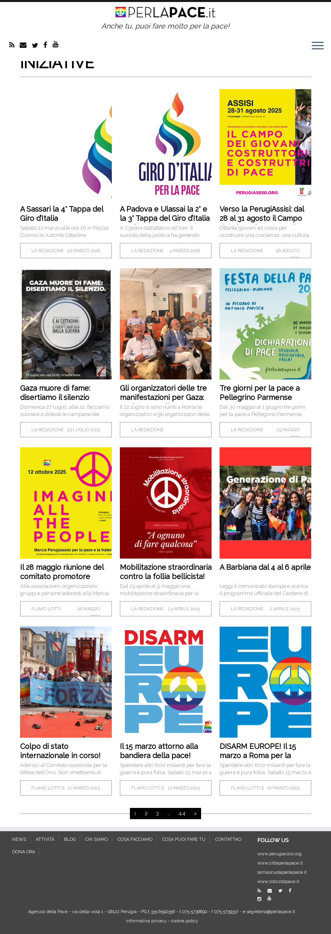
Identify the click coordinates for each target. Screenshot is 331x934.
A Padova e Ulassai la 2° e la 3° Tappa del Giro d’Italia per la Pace (165, 218)
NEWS (19, 839)
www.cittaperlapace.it (280, 863)
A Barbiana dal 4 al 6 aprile (265, 567)
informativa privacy (146, 921)
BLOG (70, 839)
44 (182, 813)
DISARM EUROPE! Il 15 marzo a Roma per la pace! (258, 755)
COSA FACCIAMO (134, 839)
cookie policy (184, 921)
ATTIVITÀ (45, 839)
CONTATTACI (228, 839)
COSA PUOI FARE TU (184, 839)
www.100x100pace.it (278, 881)
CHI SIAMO (96, 839)
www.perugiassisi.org (279, 854)
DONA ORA (23, 851)
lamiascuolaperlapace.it (282, 872)
